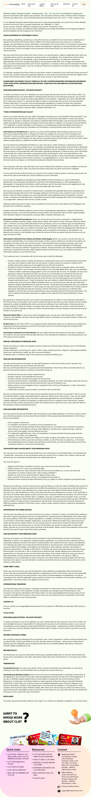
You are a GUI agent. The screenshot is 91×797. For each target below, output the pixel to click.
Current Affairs (42, 5)
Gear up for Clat (31, 5)
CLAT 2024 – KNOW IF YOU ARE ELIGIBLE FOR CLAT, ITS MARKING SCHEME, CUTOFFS (18, 757)
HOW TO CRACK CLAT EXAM (43, 760)
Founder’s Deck (39, 778)
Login (84, 4)
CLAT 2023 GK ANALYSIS (17, 770)
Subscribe (66, 4)
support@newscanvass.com (30, 606)
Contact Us (74, 5)
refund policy (30, 655)
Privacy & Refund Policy (70, 786)
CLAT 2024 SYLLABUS (16, 767)
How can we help (55, 5)
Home (23, 4)
